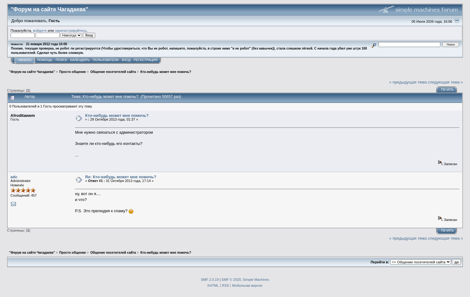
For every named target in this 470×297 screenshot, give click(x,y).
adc (14, 177)
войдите (40, 30)
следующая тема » (445, 82)
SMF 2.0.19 (210, 279)
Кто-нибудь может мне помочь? (117, 115)
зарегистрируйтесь (71, 30)
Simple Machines (256, 279)
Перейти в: (380, 262)
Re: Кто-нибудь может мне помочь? (120, 177)
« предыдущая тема (408, 82)
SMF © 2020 (231, 279)
